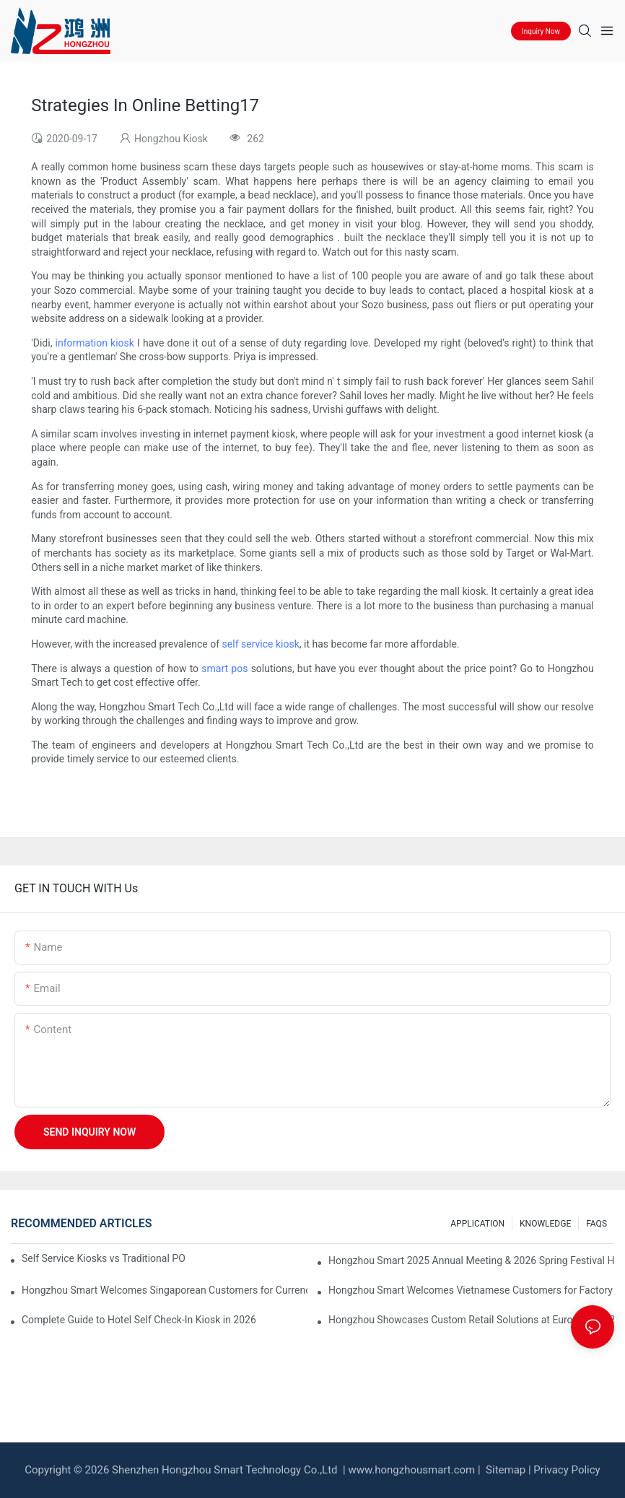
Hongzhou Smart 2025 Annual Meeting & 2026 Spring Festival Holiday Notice (471, 1260)
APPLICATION (477, 1224)
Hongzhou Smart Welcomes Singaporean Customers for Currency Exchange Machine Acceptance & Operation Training (164, 1290)
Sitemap (504, 1469)
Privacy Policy (566, 1469)
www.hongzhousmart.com (411, 1469)
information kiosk (95, 343)
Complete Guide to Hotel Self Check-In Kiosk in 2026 (139, 1319)
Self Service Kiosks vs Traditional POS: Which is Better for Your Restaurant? (103, 1258)
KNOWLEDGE (545, 1224)
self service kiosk (261, 644)
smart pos (224, 668)
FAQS (596, 1224)
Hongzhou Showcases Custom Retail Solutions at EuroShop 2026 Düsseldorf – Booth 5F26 (471, 1319)
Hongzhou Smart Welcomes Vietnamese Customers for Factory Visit (471, 1290)
